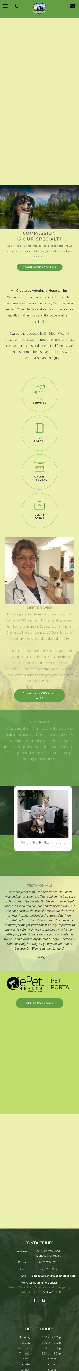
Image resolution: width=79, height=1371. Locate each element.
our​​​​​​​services (39, 400)
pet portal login (39, 1003)
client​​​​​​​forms (40, 516)
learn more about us (39, 267)
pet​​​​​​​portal (39, 439)
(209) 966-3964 (48, 1262)
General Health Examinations (43, 842)
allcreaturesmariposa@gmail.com (54, 1276)
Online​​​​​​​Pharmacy (40, 478)
